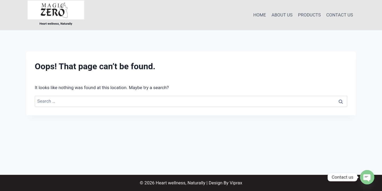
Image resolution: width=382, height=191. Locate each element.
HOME (259, 15)
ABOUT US (282, 15)
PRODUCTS (309, 15)
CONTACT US (339, 15)
